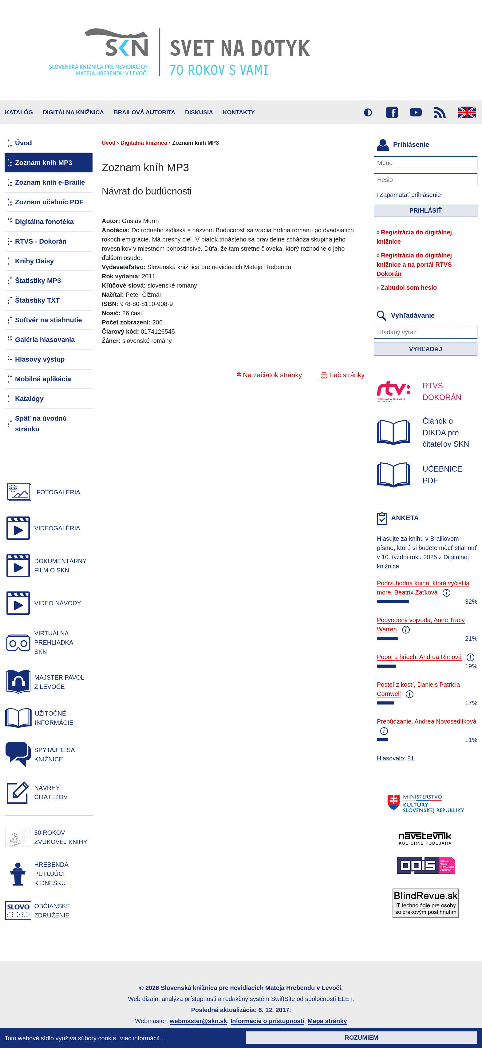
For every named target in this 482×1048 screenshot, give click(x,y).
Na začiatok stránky (272, 375)
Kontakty (239, 112)
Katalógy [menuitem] (29, 398)
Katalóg (19, 112)
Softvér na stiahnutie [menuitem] (48, 320)
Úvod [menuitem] (23, 143)
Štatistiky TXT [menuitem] (37, 300)
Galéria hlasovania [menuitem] (45, 339)
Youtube (416, 112)
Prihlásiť (425, 210)
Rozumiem (361, 1037)
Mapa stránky (327, 1021)
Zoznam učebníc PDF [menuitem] (49, 202)
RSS (440, 112)
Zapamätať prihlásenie (407, 194)
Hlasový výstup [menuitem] (40, 359)
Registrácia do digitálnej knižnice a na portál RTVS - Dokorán (416, 264)
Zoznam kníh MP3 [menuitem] (43, 163)
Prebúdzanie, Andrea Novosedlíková (426, 721)
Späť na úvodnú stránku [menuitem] (41, 423)
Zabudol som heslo (409, 287)
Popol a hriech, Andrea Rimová (419, 657)
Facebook (392, 112)
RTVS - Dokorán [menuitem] (40, 241)
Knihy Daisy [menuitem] (34, 261)
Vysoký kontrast (368, 112)
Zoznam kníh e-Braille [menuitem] (50, 182)
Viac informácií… (143, 1038)
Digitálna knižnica (73, 112)
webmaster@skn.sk (198, 1021)
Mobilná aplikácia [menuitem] (43, 379)
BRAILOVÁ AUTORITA (144, 112)
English (467, 112)
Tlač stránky (346, 375)
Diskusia (199, 112)
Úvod (109, 143)
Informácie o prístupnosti (267, 1021)
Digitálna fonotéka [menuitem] (44, 222)
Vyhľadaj (425, 349)
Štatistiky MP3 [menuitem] (38, 281)
